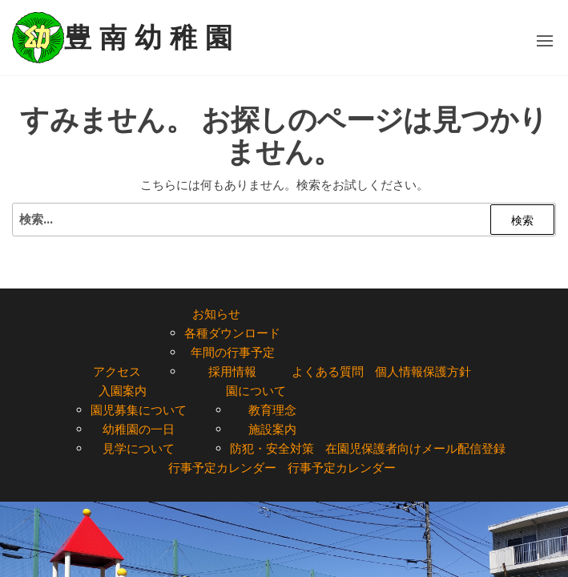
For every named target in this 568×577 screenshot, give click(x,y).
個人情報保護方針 (423, 371)
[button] (545, 40)
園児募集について (139, 410)
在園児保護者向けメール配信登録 (415, 448)
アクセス (117, 371)
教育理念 (272, 410)
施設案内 (272, 429)
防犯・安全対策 (272, 448)
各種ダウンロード (232, 333)
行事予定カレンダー (222, 467)
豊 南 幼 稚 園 (148, 37)
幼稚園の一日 (139, 429)
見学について (139, 448)
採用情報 (232, 371)
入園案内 (123, 390)
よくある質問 (328, 371)
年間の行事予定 (233, 352)
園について (256, 390)
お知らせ (216, 313)
